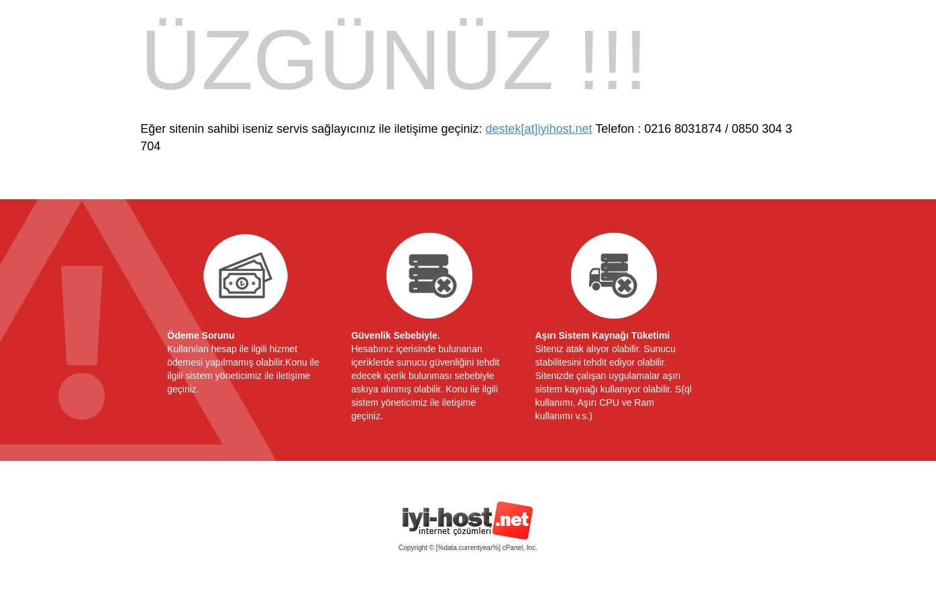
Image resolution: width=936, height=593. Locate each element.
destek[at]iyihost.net (538, 129)
